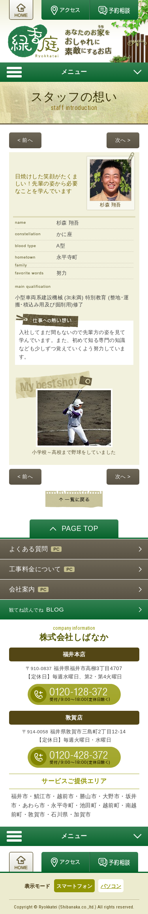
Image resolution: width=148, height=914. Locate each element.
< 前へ (25, 140)
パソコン (111, 886)
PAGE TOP (74, 528)
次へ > (123, 140)
